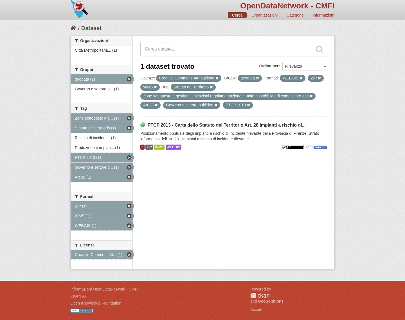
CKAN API (79, 296)
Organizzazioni (264, 15)
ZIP (149, 147)
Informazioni (323, 15)
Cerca (237, 15)
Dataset (91, 28)
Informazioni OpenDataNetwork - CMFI (104, 289)
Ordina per (269, 66)
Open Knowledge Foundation (95, 303)
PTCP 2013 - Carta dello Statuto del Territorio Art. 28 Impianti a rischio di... (226, 125)
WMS (159, 147)
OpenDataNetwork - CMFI (287, 5)
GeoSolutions (271, 301)
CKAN (259, 295)
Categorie (295, 15)
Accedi (256, 309)
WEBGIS (173, 147)
